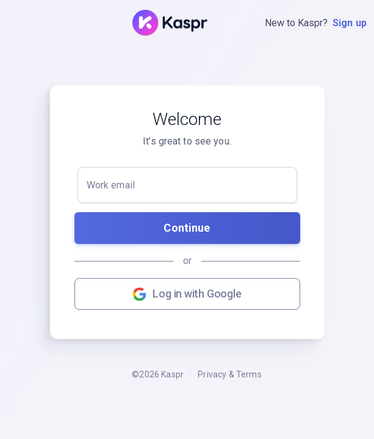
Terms (249, 374)
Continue (187, 227)
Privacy (212, 374)
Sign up (350, 23)
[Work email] (187, 185)
